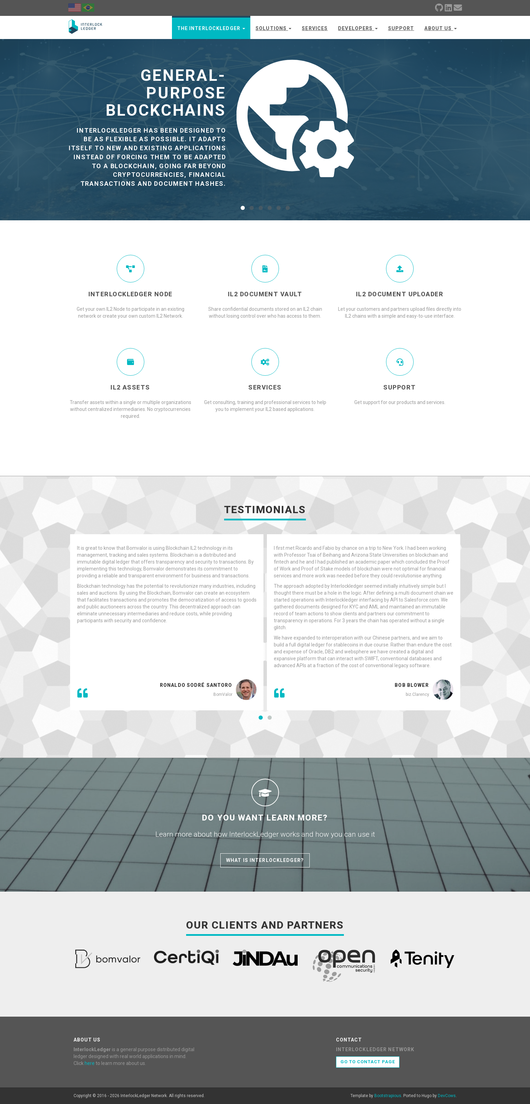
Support (401, 28)
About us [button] (440, 28)
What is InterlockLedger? (265, 860)
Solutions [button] (273, 28)
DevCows (447, 1095)
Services (315, 28)
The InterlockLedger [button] (211, 28)
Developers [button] (357, 28)
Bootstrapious (387, 1095)
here (90, 1063)
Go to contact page (367, 1061)
